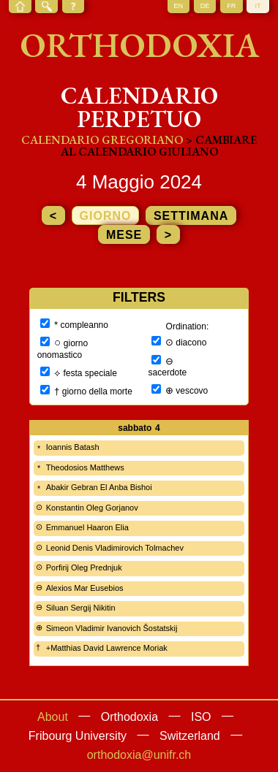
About (52, 717)
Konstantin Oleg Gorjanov (92, 507)
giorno (106, 216)
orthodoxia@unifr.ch (139, 755)
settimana (191, 216)
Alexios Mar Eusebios (85, 588)
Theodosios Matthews (85, 467)
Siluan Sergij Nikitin (81, 607)
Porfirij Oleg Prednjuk (84, 567)
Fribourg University (78, 736)
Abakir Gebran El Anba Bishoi (99, 487)
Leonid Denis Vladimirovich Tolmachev (115, 547)
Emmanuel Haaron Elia (87, 527)
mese (124, 235)
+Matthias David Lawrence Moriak (107, 647)
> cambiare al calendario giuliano (159, 145)
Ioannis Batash (72, 447)
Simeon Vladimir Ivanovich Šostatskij (112, 628)
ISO (201, 717)
